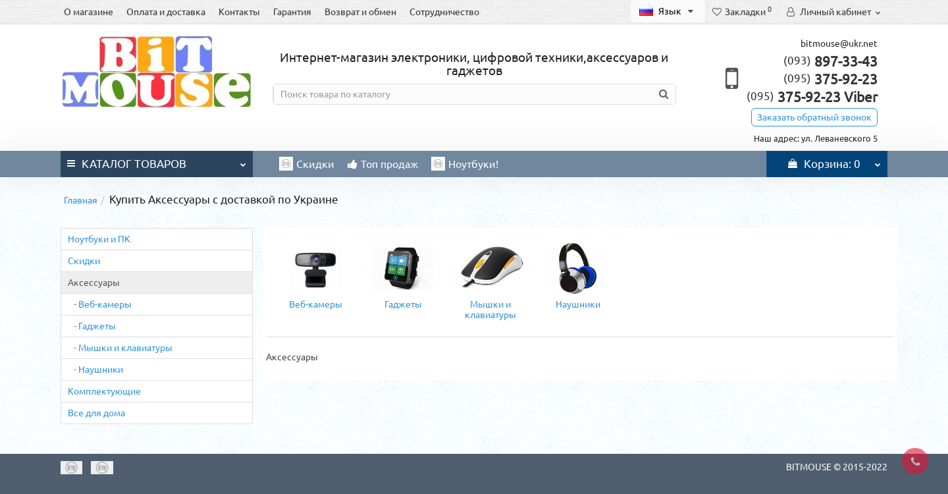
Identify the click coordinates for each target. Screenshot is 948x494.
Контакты (239, 12)
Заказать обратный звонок (814, 117)
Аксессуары (94, 282)
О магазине (88, 12)
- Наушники (95, 369)
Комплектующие (104, 391)
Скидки (306, 164)
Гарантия (292, 12)
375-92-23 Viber (812, 97)
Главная (80, 200)
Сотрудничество (444, 12)
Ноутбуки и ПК (99, 239)
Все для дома (96, 413)
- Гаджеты (92, 326)
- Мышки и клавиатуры (120, 348)
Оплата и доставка (165, 12)
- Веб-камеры (100, 304)
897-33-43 (830, 61)
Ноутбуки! (464, 164)
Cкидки (84, 261)
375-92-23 (830, 79)
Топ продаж (383, 164)
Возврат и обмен (360, 12)
